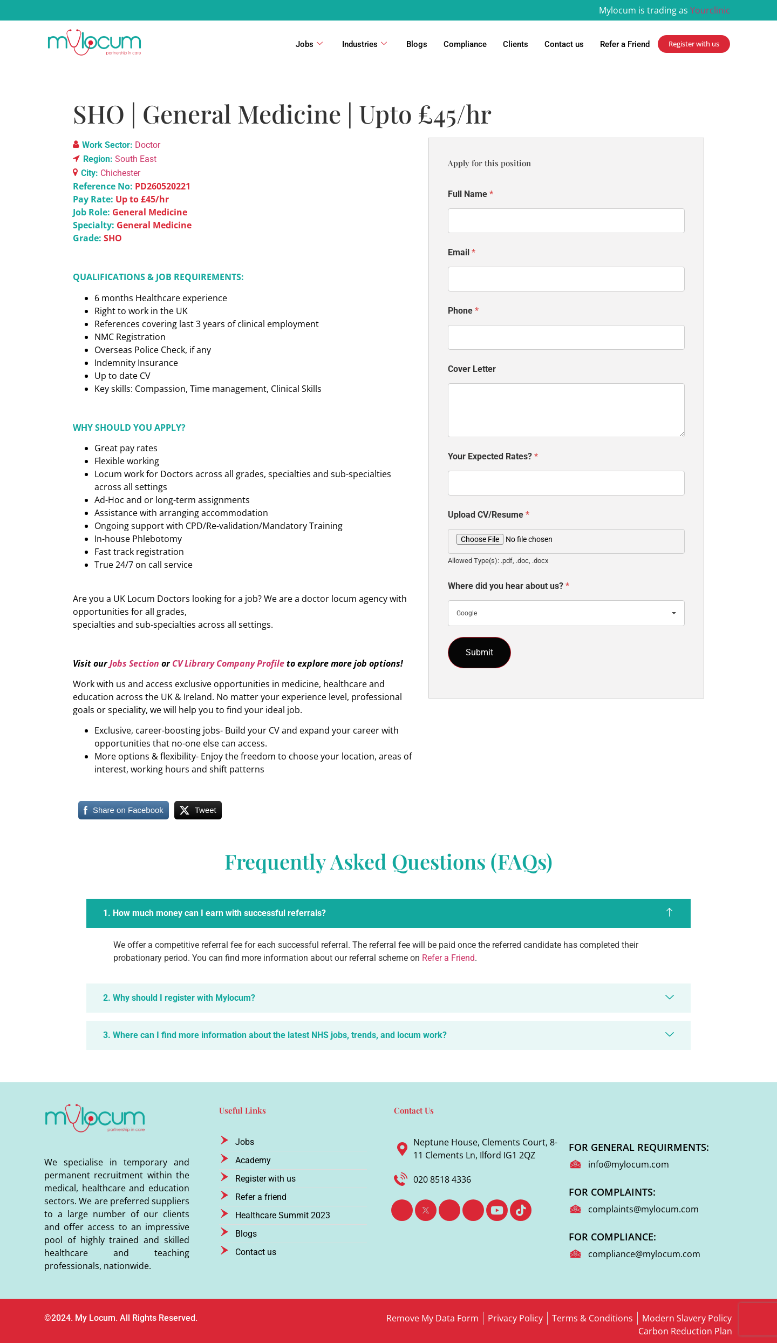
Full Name (470, 194)
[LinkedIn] (449, 1210)
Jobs (309, 44)
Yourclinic (710, 10)
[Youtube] (497, 1210)
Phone (463, 311)
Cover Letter (472, 369)
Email (461, 252)
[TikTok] (520, 1210)
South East (135, 159)
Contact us (564, 44)
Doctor (147, 145)
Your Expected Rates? (493, 456)
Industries (364, 44)
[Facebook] (402, 1210)
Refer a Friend (625, 44)
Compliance (465, 44)
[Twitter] (426, 1210)
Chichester (120, 173)
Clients (515, 44)
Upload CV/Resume (488, 515)
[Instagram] (473, 1210)
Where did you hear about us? (508, 586)
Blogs (416, 44)
